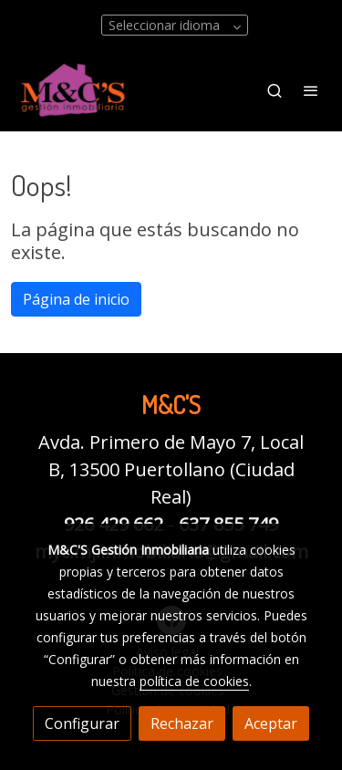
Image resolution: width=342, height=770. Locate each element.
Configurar (82, 723)
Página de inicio (76, 299)
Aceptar (270, 723)
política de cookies (194, 681)
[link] (73, 89)
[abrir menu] (311, 90)
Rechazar (181, 723)
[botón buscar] (274, 90)
